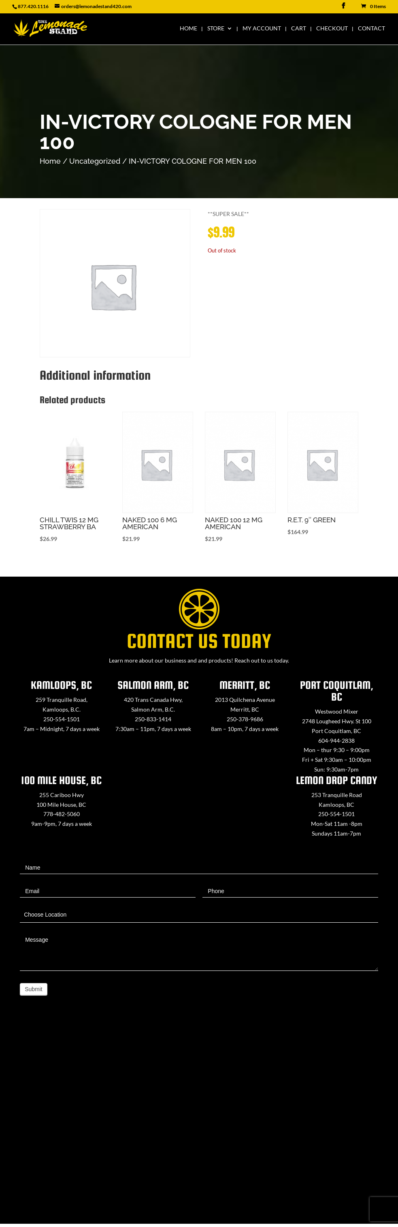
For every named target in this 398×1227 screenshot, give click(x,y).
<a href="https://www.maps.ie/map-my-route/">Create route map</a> (199, 1123)
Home (188, 29)
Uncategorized (94, 161)
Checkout (332, 29)
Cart (298, 29)
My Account (262, 29)
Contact (371, 29)
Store (215, 29)
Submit (34, 989)
